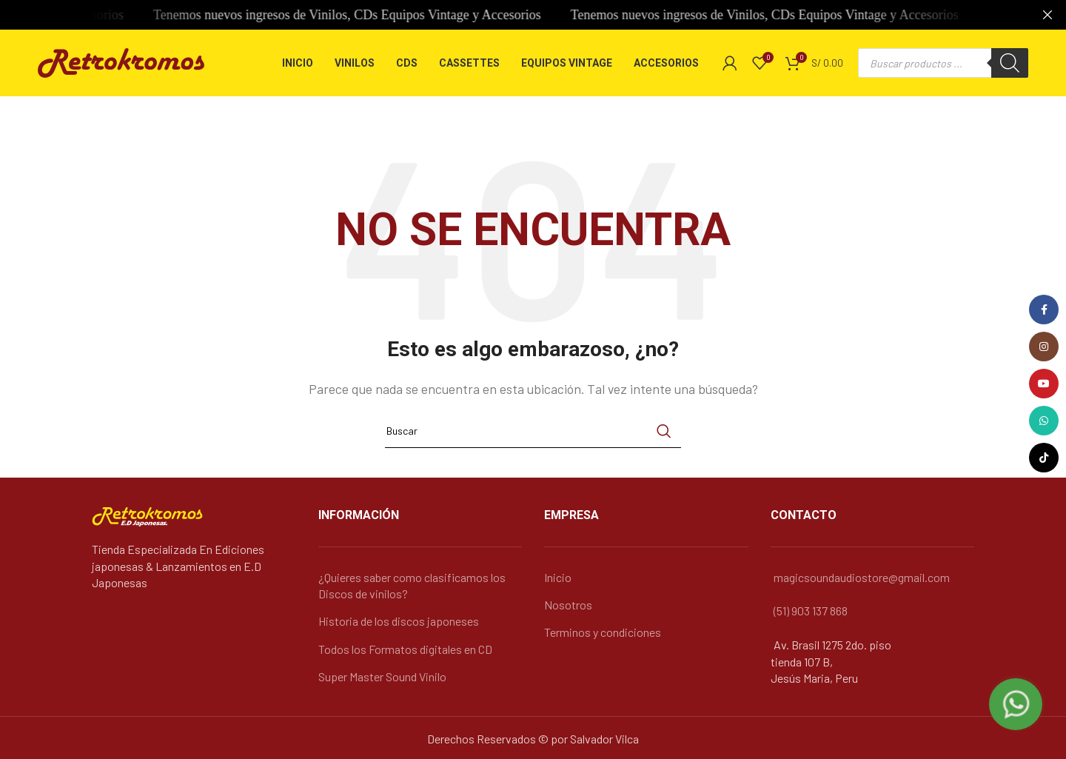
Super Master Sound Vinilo (382, 676)
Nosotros (568, 605)
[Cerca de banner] (1047, 15)
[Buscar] (1009, 63)
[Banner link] (511, 15)
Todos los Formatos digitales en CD (405, 649)
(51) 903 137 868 (811, 610)
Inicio (557, 577)
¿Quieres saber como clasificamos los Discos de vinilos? (412, 585)
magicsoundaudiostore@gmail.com (862, 577)
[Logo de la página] (121, 61)
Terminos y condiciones (602, 632)
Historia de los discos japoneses (398, 621)
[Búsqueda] (533, 431)
